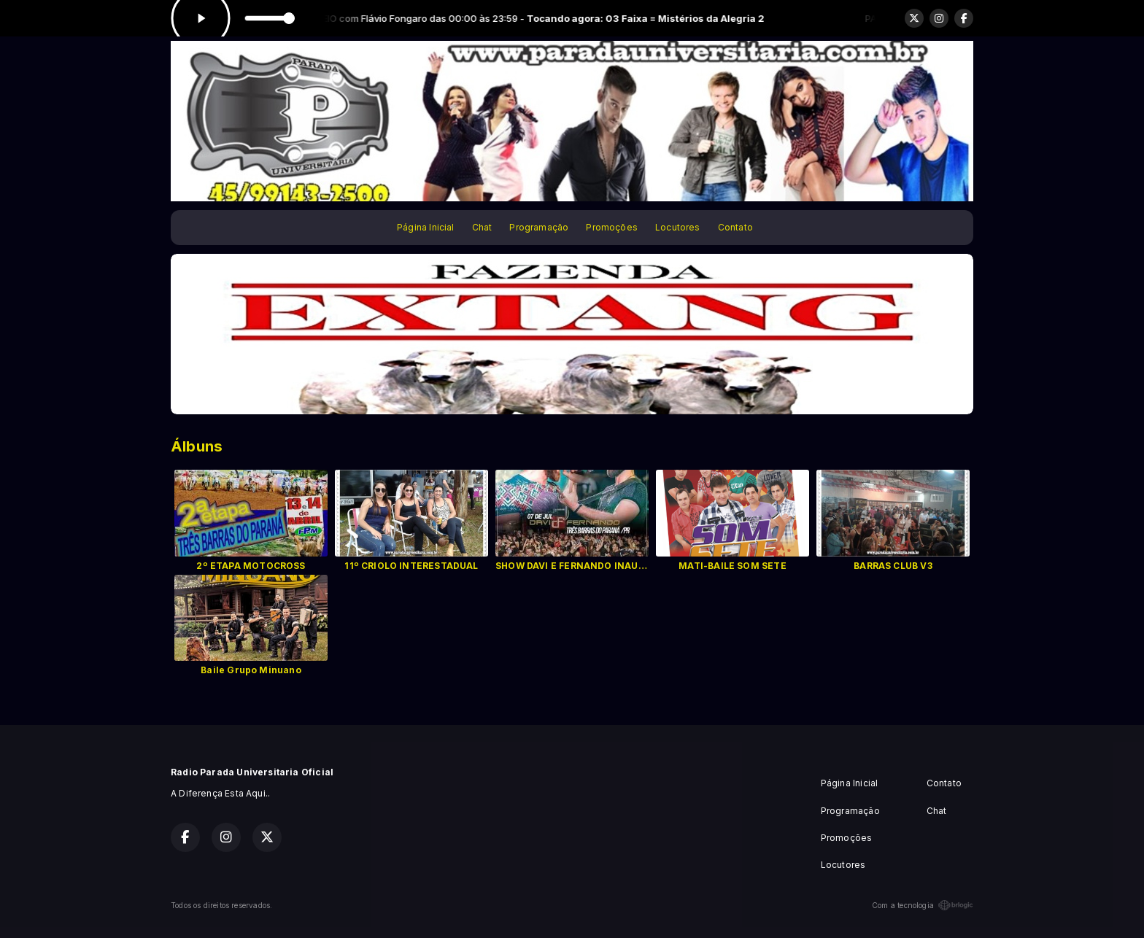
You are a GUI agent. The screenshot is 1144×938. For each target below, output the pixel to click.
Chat (482, 227)
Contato (735, 227)
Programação (538, 227)
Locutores (677, 227)
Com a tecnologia (922, 905)
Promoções (612, 227)
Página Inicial (426, 227)
